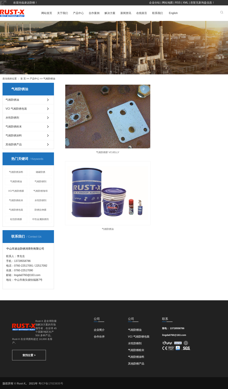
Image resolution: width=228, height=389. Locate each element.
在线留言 (141, 13)
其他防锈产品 (14, 144)
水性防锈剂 (12, 117)
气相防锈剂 (40, 181)
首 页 (23, 78)
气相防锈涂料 (14, 135)
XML (185, 2)
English (173, 13)
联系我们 (157, 13)
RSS (178, 2)
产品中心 (78, 13)
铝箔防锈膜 (16, 219)
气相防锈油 (49, 78)
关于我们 (62, 13)
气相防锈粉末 (14, 126)
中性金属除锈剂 (40, 219)
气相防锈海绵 (40, 191)
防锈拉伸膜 (40, 209)
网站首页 (46, 13)
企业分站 (154, 2)
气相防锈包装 (16, 209)
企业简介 (99, 329)
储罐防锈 (40, 172)
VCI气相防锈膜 (16, 191)
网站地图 (167, 2)
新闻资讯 (125, 13)
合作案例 (94, 13)
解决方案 (110, 13)
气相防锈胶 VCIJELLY (88, 123)
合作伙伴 (99, 336)
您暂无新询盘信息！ (202, 2)
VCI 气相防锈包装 (16, 108)
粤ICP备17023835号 (50, 383)
